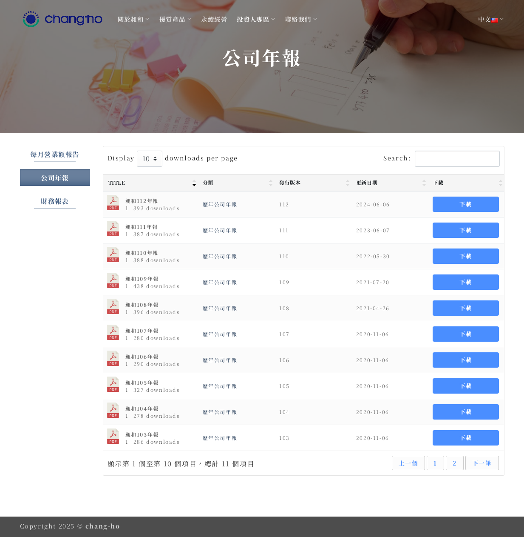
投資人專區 (256, 18)
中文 (491, 18)
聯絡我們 (301, 18)
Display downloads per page (173, 159)
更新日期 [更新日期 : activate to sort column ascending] (366, 182)
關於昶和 (134, 18)
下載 (465, 204)
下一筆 (482, 463)
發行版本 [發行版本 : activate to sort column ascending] (289, 182)
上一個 (409, 463)
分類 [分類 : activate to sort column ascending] (208, 182)
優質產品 (175, 18)
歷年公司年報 (220, 204)
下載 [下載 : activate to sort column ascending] (438, 182)
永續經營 (214, 18)
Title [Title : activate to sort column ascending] (116, 182)
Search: (441, 159)
